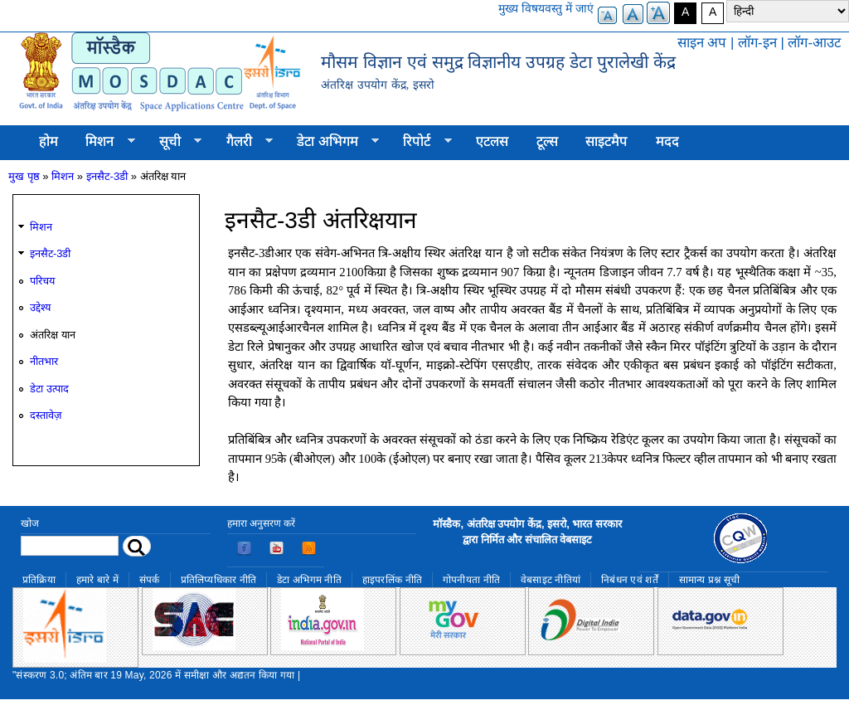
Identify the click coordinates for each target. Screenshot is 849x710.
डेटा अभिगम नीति (309, 580)
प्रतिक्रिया (39, 580)
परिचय (42, 281)
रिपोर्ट (421, 142)
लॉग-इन (757, 43)
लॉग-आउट (814, 43)
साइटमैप (606, 141)
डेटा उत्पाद (49, 388)
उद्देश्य (40, 307)
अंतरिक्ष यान (52, 334)
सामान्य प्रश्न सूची (709, 580)
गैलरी (242, 142)
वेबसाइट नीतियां (550, 580)
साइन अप (702, 43)
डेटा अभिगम (331, 142)
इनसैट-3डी (107, 176)
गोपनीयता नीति (471, 580)
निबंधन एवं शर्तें (629, 580)
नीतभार (44, 361)
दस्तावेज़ (45, 415)
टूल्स (547, 141)
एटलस (492, 141)
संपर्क (149, 580)
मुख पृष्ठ (24, 176)
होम (48, 141)
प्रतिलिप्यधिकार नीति (219, 580)
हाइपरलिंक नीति (392, 580)
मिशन (103, 142)
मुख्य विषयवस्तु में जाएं (546, 8)
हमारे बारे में (97, 580)
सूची (173, 142)
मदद (667, 141)
